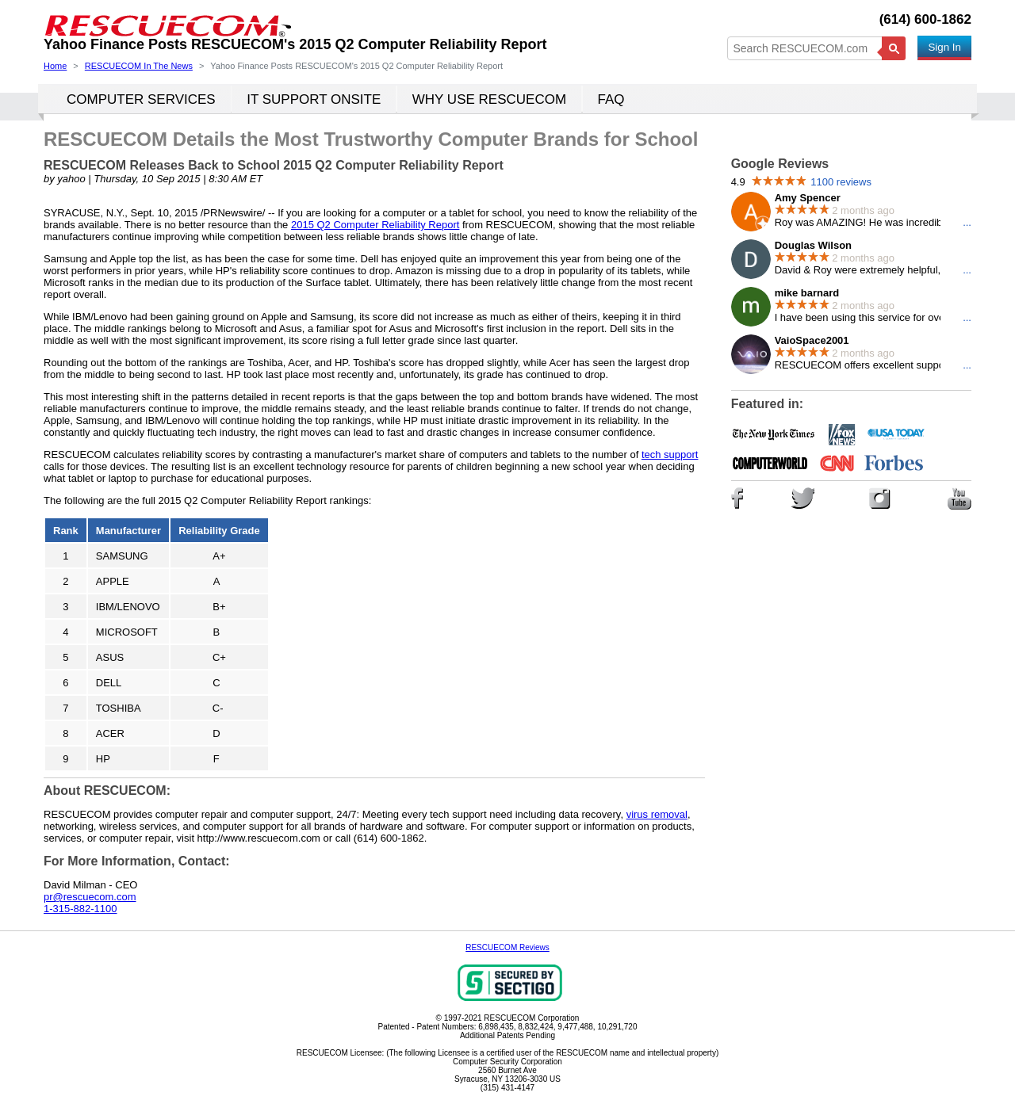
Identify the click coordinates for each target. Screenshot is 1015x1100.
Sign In (944, 47)
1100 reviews (840, 182)
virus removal (657, 814)
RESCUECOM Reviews (507, 947)
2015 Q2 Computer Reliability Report (375, 225)
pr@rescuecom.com (90, 897)
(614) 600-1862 (925, 19)
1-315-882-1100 (80, 909)
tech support (670, 454)
